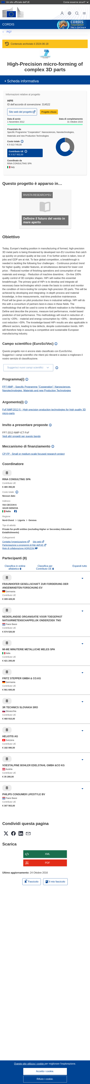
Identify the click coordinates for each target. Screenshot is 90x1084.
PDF (47, 862)
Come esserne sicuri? (75, 2)
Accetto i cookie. (45, 1071)
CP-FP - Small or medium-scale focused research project (33, 454)
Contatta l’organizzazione (16, 541)
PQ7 (9, 32)
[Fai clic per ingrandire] (82, 578)
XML (47, 854)
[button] (69, 13)
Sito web (38, 541)
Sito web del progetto (21, 112)
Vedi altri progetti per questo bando (21, 436)
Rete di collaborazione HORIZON (19, 548)
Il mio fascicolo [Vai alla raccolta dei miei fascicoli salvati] (55, 881)
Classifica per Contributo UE (44, 567)
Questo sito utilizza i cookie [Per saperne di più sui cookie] (29, 1063)
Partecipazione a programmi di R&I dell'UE (24, 545)
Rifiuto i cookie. (45, 1079)
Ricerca (77, 13)
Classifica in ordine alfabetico (15, 567)
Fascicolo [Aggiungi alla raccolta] (31, 881)
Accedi (62, 13)
